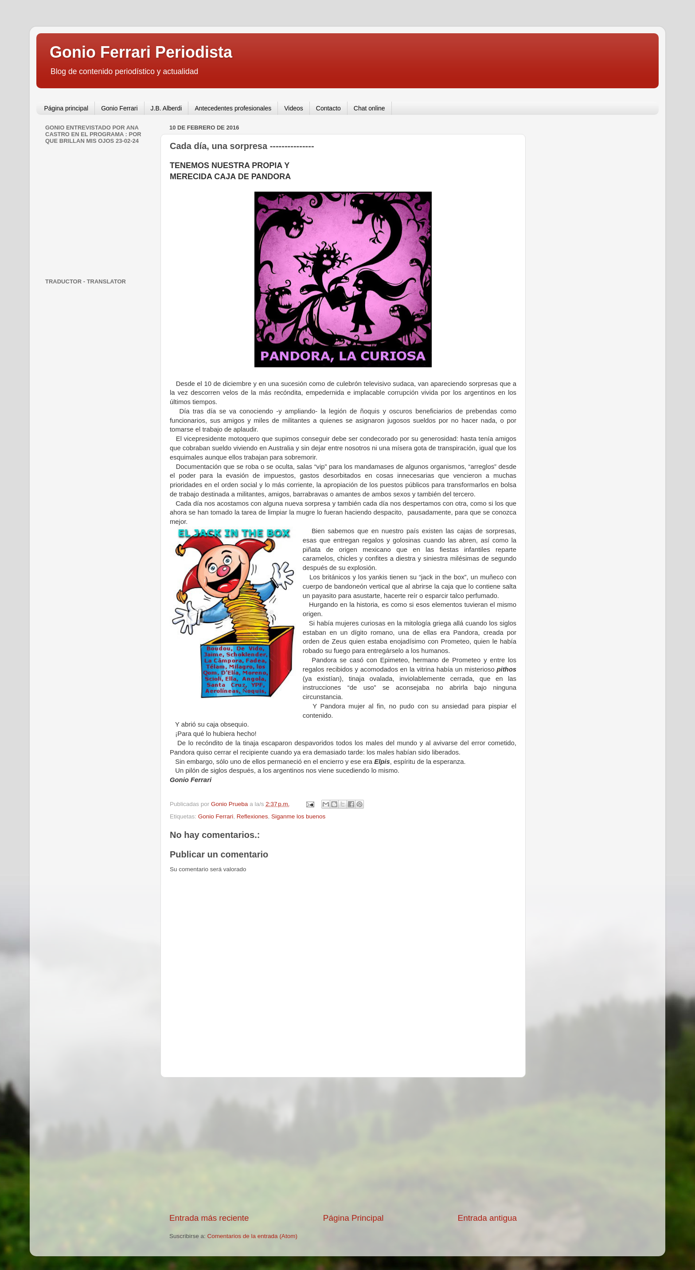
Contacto (328, 108)
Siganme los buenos (298, 816)
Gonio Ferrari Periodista (141, 52)
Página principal (66, 108)
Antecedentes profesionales (233, 108)
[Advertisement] (343, 1144)
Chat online (369, 108)
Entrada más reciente (209, 1218)
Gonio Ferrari (119, 108)
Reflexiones (252, 816)
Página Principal (353, 1218)
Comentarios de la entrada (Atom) (252, 1236)
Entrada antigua (487, 1218)
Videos (293, 108)
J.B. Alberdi (166, 108)
